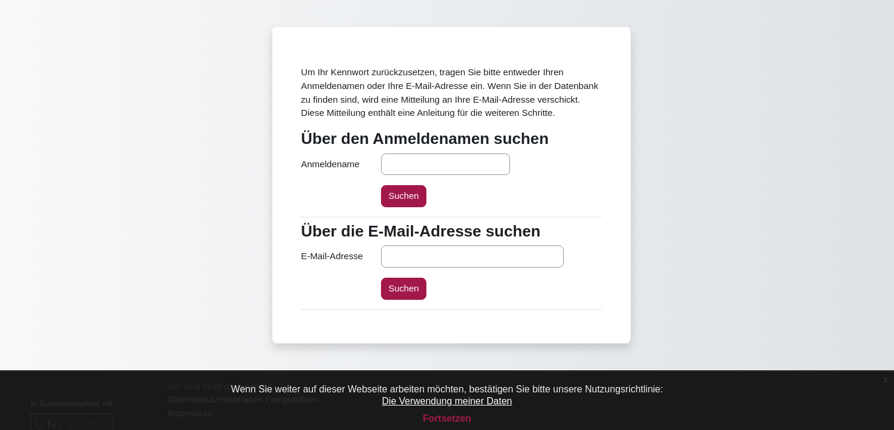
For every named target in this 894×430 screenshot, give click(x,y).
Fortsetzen (447, 418)
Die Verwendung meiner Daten (447, 401)
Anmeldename (330, 164)
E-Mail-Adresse (332, 256)
